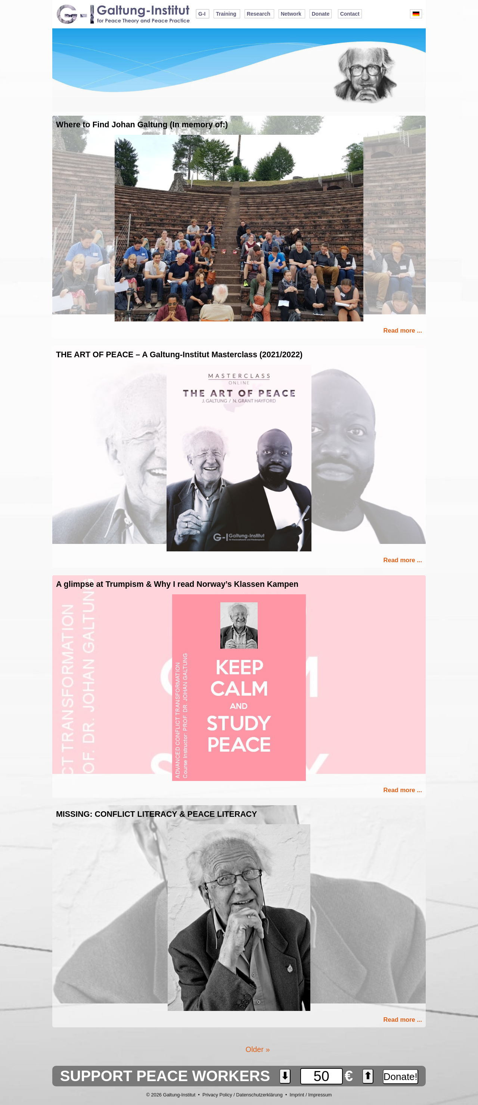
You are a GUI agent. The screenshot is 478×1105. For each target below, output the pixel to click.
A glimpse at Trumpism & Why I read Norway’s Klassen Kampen (177, 584)
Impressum (320, 1095)
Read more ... (403, 330)
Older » (258, 1049)
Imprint (296, 1095)
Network (291, 14)
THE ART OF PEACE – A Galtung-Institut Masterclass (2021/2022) (179, 354)
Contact (350, 14)
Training (226, 14)
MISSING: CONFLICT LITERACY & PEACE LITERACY (156, 814)
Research (258, 14)
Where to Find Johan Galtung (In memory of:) (142, 124)
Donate (320, 14)
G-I (201, 14)
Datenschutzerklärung (259, 1095)
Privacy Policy (217, 1095)
